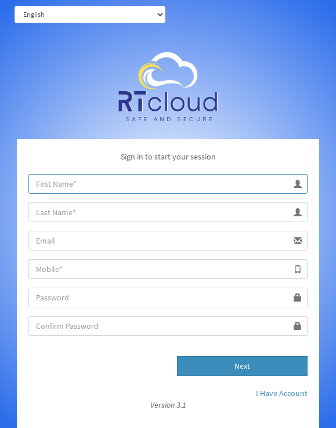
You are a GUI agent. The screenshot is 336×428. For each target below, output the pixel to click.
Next (242, 366)
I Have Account (282, 393)
